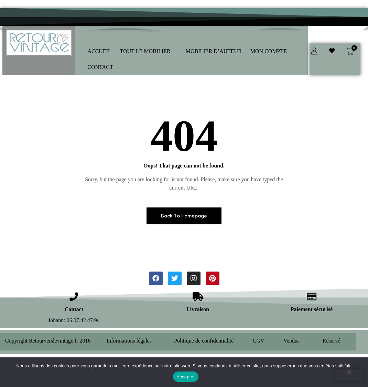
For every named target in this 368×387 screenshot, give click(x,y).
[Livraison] (198, 296)
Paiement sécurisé (312, 309)
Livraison (197, 309)
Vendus (291, 341)
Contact (74, 309)
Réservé (331, 341)
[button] (148, 51)
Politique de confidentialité (204, 341)
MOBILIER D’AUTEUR (214, 51)
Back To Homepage (184, 216)
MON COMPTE (271, 51)
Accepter (185, 376)
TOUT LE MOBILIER (148, 51)
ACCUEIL (99, 51)
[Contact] (73, 296)
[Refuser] (349, 374)
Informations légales (129, 341)
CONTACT (103, 67)
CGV (258, 341)
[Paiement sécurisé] (311, 296)
